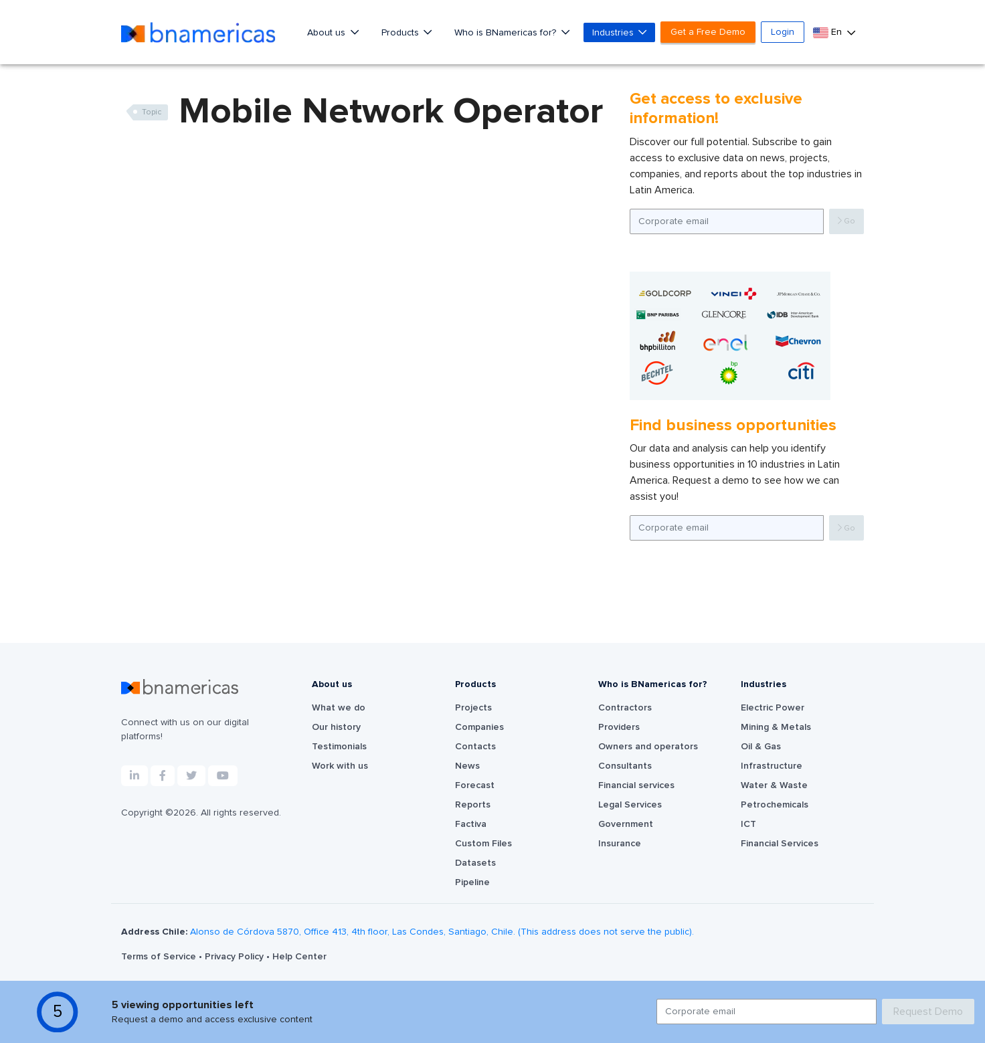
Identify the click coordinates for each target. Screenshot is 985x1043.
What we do (338, 708)
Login (782, 32)
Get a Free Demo (707, 32)
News (467, 766)
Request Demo (928, 1011)
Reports (472, 805)
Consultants (625, 766)
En (828, 32)
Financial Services (779, 843)
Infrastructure (771, 766)
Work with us (340, 766)
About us (327, 32)
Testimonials (339, 746)
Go (846, 221)
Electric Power (772, 708)
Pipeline (472, 882)
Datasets (475, 863)
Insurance (619, 843)
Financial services (636, 785)
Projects (473, 708)
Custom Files (483, 843)
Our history (336, 727)
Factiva (470, 824)
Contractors (625, 708)
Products (401, 32)
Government (625, 824)
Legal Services (630, 805)
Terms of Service (160, 956)
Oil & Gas (761, 746)
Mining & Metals (776, 727)
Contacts (475, 746)
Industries (614, 32)
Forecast (475, 785)
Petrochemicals (774, 805)
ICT (748, 824)
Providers (619, 727)
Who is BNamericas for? (506, 32)
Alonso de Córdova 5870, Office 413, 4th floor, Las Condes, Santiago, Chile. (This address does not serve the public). (442, 932)
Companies (479, 727)
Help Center (299, 956)
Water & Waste (774, 785)
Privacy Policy (235, 956)
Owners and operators (648, 746)
